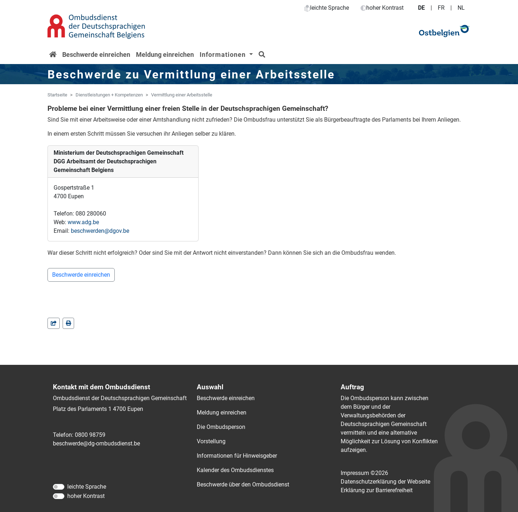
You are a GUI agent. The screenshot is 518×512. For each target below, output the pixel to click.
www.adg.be (83, 222)
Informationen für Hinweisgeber (237, 455)
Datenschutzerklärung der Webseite (385, 481)
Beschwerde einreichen (96, 54)
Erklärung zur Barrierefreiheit (377, 490)
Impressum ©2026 (364, 473)
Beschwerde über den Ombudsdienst (243, 484)
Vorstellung (211, 441)
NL (461, 7)
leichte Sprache (326, 7)
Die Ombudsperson (221, 426)
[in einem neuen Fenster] (68, 323)
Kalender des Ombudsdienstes (235, 470)
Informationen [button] (223, 54)
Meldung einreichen (165, 54)
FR (441, 7)
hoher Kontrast (382, 7)
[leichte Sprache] (58, 487)
